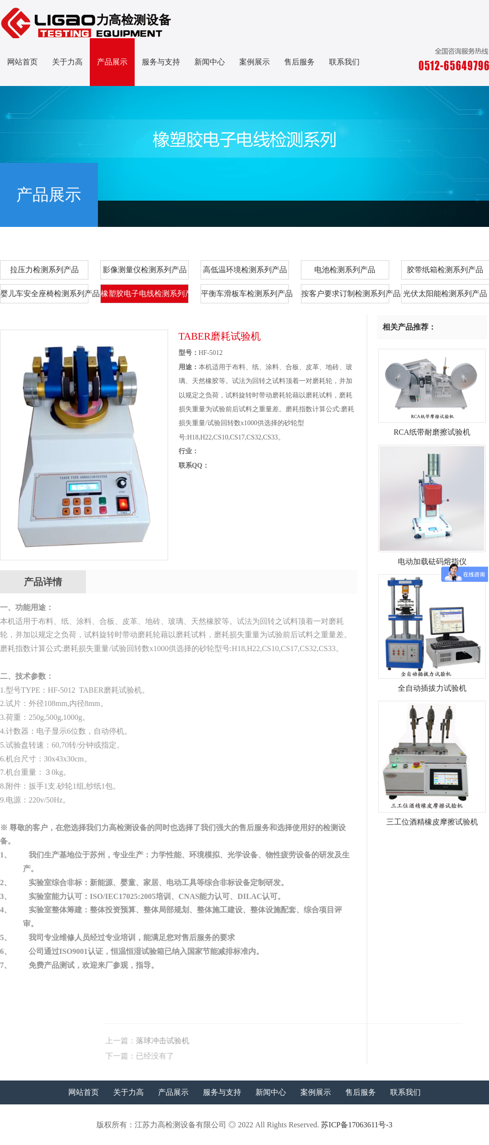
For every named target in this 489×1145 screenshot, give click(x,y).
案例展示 (254, 62)
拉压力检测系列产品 (44, 270)
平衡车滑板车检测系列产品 (245, 293)
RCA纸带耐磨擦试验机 (432, 428)
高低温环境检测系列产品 (245, 270)
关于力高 (67, 62)
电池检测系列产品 (344, 270)
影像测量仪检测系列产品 (145, 270)
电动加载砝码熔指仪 (432, 558)
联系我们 (344, 62)
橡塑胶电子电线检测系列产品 (439, 212)
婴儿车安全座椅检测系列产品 (44, 293)
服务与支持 (161, 62)
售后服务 (299, 62)
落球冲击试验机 (281, 1041)
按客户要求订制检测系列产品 (345, 293)
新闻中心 (209, 62)
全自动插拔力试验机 (432, 684)
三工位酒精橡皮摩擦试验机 (432, 818)
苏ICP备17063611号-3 (357, 1125)
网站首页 (22, 62)
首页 (339, 212)
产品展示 (112, 62)
